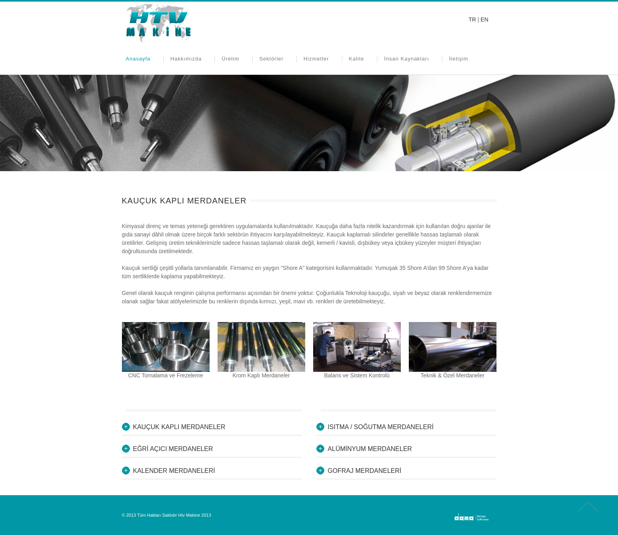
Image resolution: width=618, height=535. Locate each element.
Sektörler (271, 59)
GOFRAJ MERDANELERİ (364, 470)
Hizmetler (316, 59)
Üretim (230, 59)
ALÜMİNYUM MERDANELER (370, 448)
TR (472, 19)
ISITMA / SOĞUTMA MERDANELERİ (381, 427)
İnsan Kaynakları (406, 59)
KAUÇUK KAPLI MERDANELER (179, 427)
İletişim (458, 59)
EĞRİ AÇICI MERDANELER (173, 448)
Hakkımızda (186, 59)
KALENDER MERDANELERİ (174, 470)
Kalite (357, 59)
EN (484, 19)
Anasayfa (138, 59)
